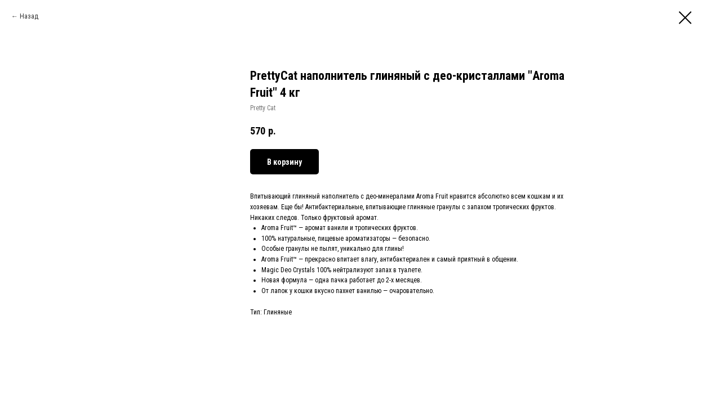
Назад (29, 16)
